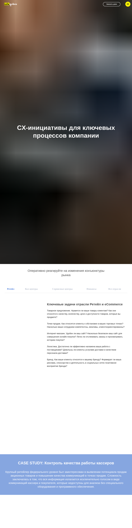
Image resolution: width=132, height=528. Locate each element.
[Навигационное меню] (128, 4)
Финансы (91, 289)
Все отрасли (114, 289)
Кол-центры (31, 289)
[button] (111, 4)
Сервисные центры (62, 289)
